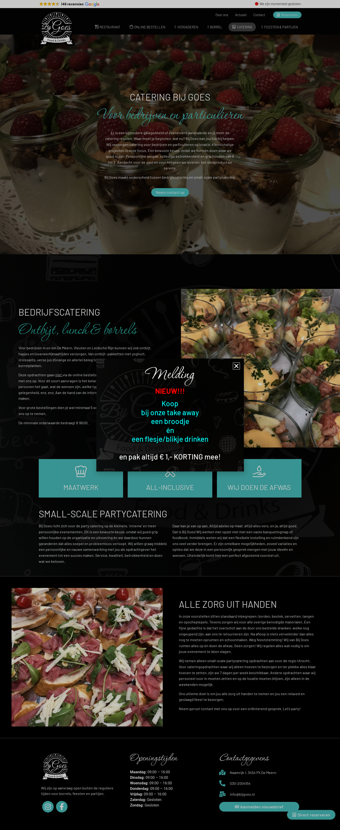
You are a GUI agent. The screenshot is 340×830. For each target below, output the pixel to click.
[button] (236, 366)
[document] (170, 415)
